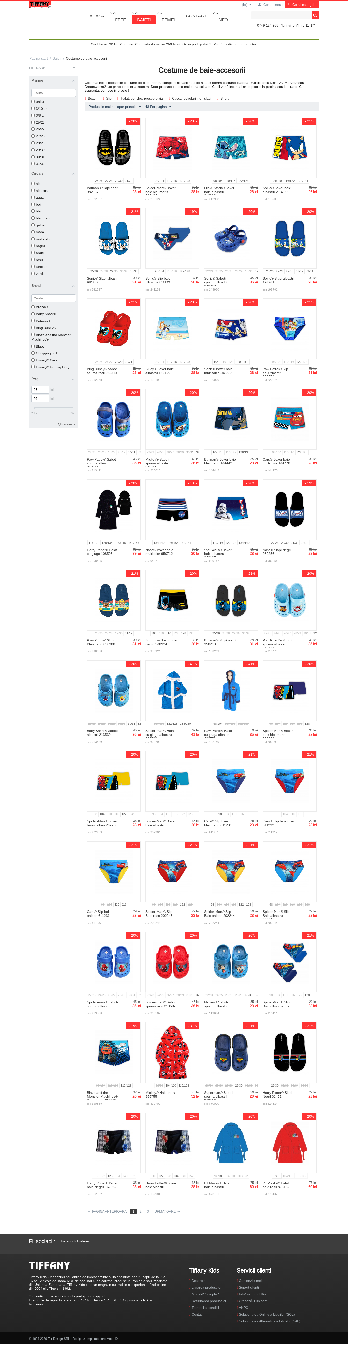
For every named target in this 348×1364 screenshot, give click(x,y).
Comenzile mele (251, 1280)
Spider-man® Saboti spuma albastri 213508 (102, 1006)
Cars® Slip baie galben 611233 (99, 913)
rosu (37, 260)
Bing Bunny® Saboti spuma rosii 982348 (102, 371)
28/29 (38, 143)
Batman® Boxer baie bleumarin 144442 (220, 461)
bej (36, 204)
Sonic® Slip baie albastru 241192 (157, 280)
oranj (37, 253)
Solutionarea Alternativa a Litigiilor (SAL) (269, 1321)
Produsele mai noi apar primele (115, 106)
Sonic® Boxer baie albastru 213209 (277, 190)
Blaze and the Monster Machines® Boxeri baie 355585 (102, 1096)
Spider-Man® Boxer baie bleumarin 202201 (278, 734)
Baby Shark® (43, 314)
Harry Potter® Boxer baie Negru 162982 (102, 1185)
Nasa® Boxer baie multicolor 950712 (159, 552)
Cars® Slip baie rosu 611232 (278, 823)
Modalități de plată (205, 1294)
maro (37, 232)
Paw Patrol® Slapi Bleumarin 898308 (101, 642)
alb (36, 184)
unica (37, 102)
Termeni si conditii (205, 1308)
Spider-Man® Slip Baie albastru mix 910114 (276, 1006)
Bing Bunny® (43, 328)
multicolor (41, 239)
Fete (120, 19)
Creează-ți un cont (253, 1301)
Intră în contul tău (252, 1294)
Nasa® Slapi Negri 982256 (277, 552)
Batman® (40, 321)
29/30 (38, 150)
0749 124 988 (267, 25)
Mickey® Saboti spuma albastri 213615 (157, 463)
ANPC (243, 1308)
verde (38, 274)
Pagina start (38, 58)
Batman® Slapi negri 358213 (220, 642)
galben (38, 225)
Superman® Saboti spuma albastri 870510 (218, 1096)
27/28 (38, 136)
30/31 (38, 157)
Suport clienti (249, 1287)
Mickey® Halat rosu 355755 (160, 1094)
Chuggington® (44, 353)
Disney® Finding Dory (50, 367)
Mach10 (112, 1339)
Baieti (144, 19)
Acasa (96, 15)
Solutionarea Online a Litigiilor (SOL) (267, 1314)
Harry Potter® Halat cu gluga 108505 (102, 552)
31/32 (38, 164)
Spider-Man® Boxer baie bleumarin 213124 (160, 192)
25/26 (38, 122)
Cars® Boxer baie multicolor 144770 (276, 461)
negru (38, 246)
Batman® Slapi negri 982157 (102, 190)
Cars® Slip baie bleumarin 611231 (218, 823)
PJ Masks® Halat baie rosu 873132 (276, 1185)
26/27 (38, 129)
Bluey (37, 346)
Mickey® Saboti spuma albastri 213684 (216, 1006)
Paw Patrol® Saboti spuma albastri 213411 (101, 463)
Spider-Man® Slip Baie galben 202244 (219, 913)
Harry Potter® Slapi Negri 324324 (277, 1094)
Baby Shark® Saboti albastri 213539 (102, 733)
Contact (196, 15)
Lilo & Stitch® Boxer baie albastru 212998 (219, 192)
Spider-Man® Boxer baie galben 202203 (102, 823)
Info (223, 19)
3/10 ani (39, 109)
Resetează (68, 424)
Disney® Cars (44, 360)
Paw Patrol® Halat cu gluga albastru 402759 (218, 734)
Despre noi (200, 1280)
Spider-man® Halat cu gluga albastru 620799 (160, 734)
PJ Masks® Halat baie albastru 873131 (217, 1187)
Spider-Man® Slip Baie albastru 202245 (276, 915)
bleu (37, 211)
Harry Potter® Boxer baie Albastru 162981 (160, 1187)
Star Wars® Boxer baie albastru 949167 (218, 553)
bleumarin (41, 218)
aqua (37, 197)
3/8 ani (38, 115)
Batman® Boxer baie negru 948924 (161, 642)
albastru (39, 191)
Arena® (39, 307)
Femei (168, 19)
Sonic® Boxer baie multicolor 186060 (218, 371)
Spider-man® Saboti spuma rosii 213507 (160, 1004)
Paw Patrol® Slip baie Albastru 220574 (275, 373)
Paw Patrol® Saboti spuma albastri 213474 (277, 644)
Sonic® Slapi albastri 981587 (102, 280)
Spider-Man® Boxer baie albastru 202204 (160, 825)
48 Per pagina (158, 106)
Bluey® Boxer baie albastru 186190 (159, 371)
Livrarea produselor (207, 1287)
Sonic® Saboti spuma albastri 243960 (215, 282)
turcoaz (39, 266)
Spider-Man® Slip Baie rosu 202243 (159, 913)
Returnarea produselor (209, 1301)
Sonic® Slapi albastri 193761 (278, 280)
